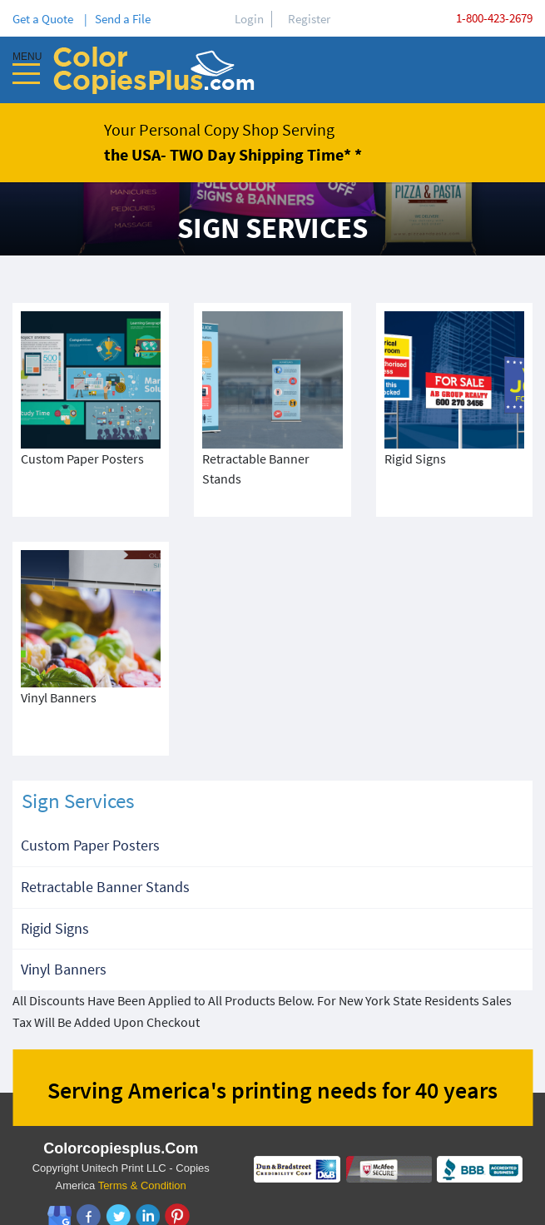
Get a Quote (45, 19)
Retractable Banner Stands (105, 846)
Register (309, 19)
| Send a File (117, 19)
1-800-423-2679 (494, 18)
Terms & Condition (142, 1145)
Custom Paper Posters (90, 805)
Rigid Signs (55, 888)
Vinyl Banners (64, 929)
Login (249, 19)
